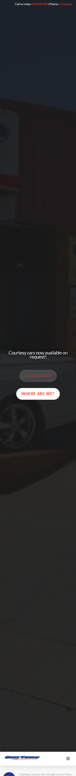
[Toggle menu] (68, 758)
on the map (65, 4)
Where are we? (38, 393)
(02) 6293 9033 (40, 4)
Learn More (38, 376)
